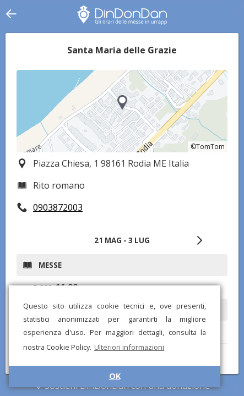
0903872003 (58, 207)
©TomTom (208, 146)
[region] (122, 111)
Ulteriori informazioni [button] (129, 347)
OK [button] (115, 376)
